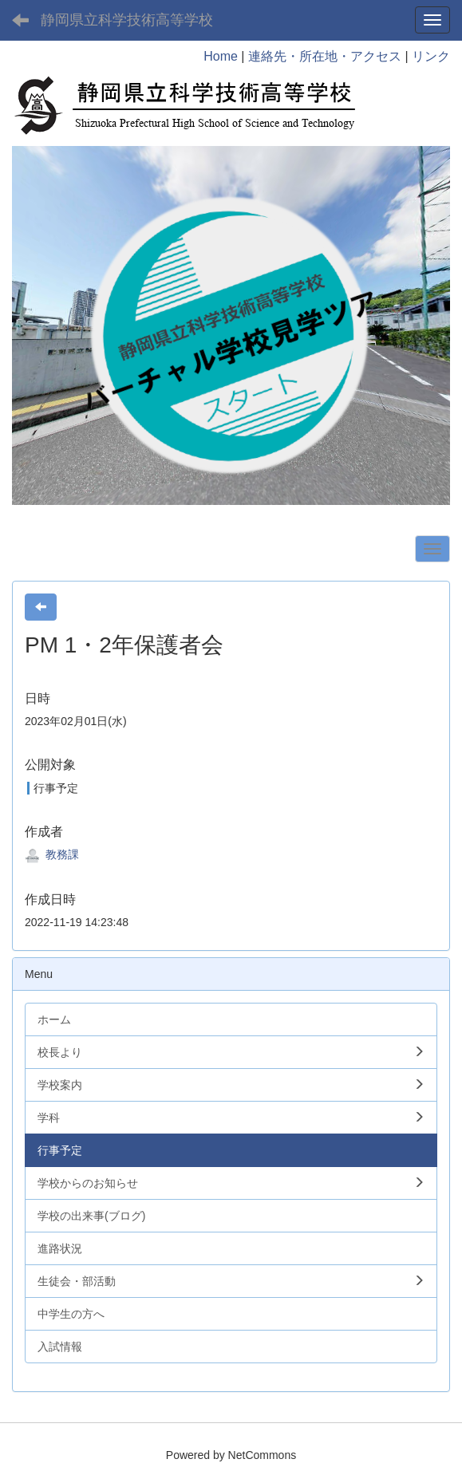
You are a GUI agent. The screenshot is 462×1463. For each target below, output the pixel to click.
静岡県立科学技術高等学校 (127, 20)
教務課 (52, 854)
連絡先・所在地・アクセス (324, 56)
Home (220, 56)
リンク (431, 56)
